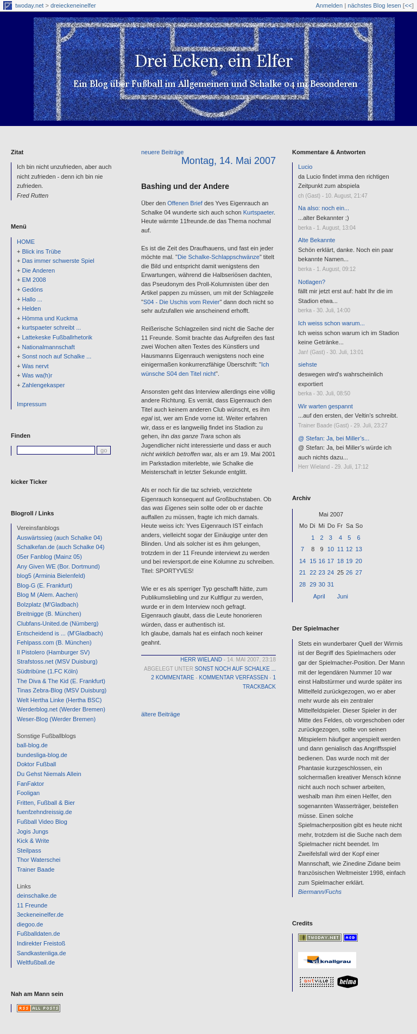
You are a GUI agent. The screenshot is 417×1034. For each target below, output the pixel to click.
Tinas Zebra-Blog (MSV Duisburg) (61, 690)
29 (312, 584)
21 (302, 572)
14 (302, 561)
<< (408, 5)
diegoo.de (30, 924)
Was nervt (35, 366)
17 (330, 561)
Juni (342, 596)
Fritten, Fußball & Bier (46, 802)
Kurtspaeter (258, 212)
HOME (26, 241)
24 (330, 572)
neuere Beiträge (162, 152)
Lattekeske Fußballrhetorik (57, 337)
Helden (31, 308)
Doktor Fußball (36, 764)
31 (330, 584)
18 (340, 561)
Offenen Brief (185, 203)
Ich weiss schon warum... (331, 323)
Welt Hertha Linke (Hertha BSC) (59, 700)
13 (359, 549)
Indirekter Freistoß (41, 943)
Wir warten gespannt (325, 406)
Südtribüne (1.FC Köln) (47, 671)
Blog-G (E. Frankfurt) (44, 585)
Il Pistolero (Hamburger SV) (53, 652)
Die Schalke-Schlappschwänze (219, 257)
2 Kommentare (172, 677)
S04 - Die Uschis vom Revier (181, 302)
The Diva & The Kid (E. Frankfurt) (61, 681)
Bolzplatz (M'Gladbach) (47, 604)
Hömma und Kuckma (50, 318)
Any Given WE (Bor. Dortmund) (58, 566)
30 (322, 584)
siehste (307, 364)
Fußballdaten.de (38, 933)
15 (312, 561)
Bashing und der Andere (185, 186)
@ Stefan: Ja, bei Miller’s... (333, 438)
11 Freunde (32, 905)
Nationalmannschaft (48, 347)
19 (349, 561)
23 (322, 572)
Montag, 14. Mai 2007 (228, 160)
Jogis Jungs (32, 831)
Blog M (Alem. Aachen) (47, 594)
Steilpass (29, 850)
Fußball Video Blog (42, 821)
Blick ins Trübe (41, 251)
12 (349, 549)
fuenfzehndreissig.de (44, 812)
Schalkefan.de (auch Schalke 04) (60, 547)
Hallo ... (32, 299)
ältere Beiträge (160, 714)
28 (302, 584)
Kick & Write (33, 840)
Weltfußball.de (36, 962)
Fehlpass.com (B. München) (54, 642)
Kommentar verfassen (233, 677)
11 (340, 549)
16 (322, 561)
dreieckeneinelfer (73, 5)
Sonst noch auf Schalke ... (56, 356)
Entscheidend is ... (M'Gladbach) (60, 633)
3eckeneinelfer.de (40, 914)
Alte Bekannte (317, 240)
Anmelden (329, 5)
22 (312, 572)
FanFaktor (30, 783)
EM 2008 (34, 279)
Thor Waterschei (38, 859)
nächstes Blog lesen (374, 5)
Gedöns (32, 289)
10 (330, 549)
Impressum (31, 404)
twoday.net (29, 5)
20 (359, 561)
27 (359, 572)
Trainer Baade (35, 869)
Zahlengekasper (43, 385)
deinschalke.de (36, 895)
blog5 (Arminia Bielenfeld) (51, 575)
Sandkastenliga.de (41, 953)
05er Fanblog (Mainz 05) (49, 556)
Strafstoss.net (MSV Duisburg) (57, 661)
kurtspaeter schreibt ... (51, 327)
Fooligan (28, 793)
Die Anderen (38, 270)
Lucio (305, 166)
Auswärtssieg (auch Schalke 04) (59, 537)
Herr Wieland (201, 660)
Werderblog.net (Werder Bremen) (61, 709)
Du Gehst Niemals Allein (49, 774)
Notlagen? (311, 282)
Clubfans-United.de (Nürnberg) (57, 623)
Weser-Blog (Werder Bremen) (56, 719)
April (319, 596)
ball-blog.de (32, 745)
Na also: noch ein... (323, 208)
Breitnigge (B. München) (49, 613)
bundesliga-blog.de (42, 755)
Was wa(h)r (37, 375)
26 (349, 572)
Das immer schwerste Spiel (58, 260)
